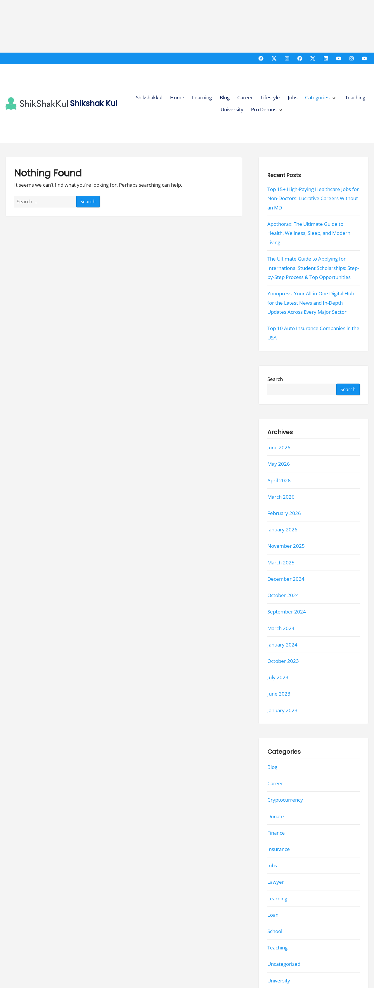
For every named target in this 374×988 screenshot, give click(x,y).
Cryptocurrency (285, 800)
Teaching (355, 97)
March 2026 (281, 496)
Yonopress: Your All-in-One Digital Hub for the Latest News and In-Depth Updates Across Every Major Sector (310, 302)
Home (177, 97)
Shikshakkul (149, 97)
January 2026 (282, 529)
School (274, 931)
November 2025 (286, 546)
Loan (272, 914)
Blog (225, 97)
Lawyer (275, 882)
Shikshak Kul (93, 103)
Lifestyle (270, 97)
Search (275, 379)
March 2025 (281, 562)
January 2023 (282, 710)
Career (245, 97)
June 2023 (278, 694)
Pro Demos (263, 109)
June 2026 (278, 447)
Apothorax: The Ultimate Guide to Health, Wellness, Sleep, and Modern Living (308, 233)
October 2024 (283, 595)
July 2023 (277, 677)
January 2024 (282, 644)
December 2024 (285, 579)
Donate (275, 816)
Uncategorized (283, 964)
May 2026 (278, 464)
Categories (317, 97)
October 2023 (283, 661)
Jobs (292, 97)
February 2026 (284, 513)
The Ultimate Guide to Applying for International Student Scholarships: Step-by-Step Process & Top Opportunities (313, 267)
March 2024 (281, 628)
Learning (202, 97)
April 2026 (279, 480)
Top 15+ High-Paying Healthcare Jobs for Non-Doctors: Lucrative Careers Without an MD (313, 198)
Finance (276, 832)
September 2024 (286, 612)
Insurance (278, 849)
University (232, 109)
